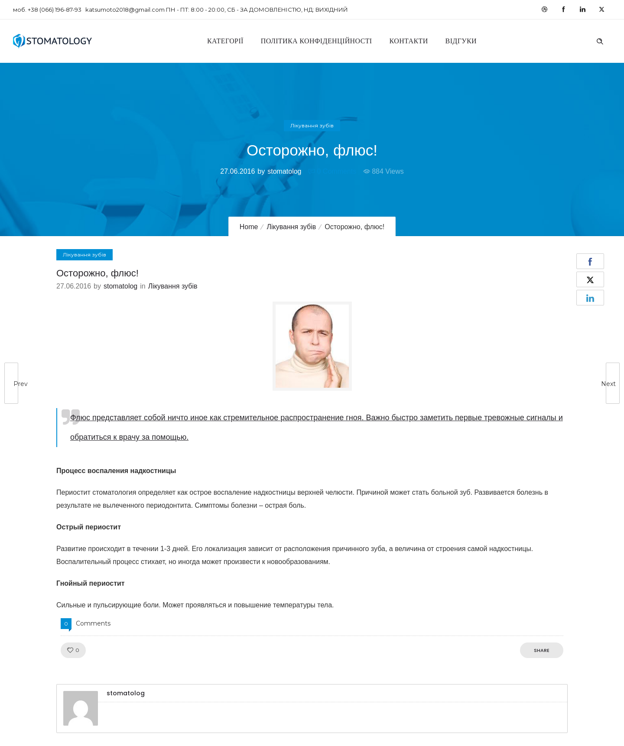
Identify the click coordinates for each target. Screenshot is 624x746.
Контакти (409, 41)
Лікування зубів (291, 226)
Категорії (225, 41)
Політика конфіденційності (316, 41)
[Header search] (600, 40)
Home (249, 226)
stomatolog (284, 171)
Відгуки (461, 41)
